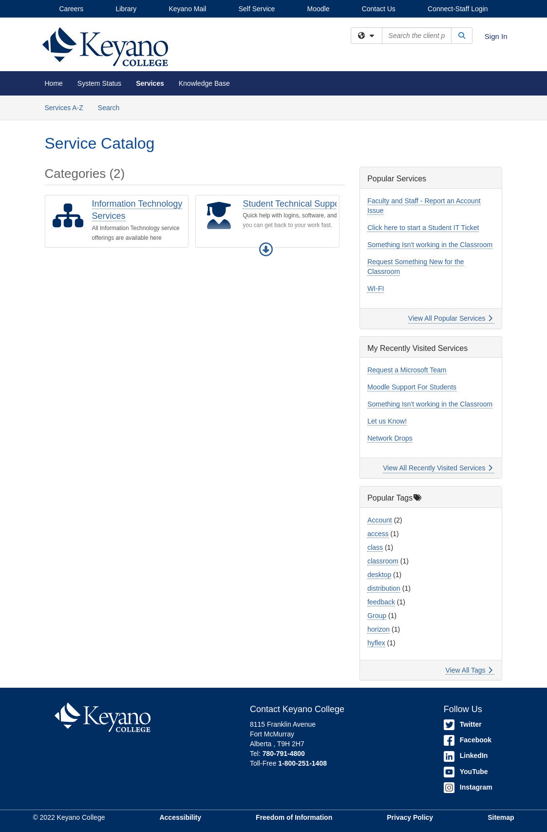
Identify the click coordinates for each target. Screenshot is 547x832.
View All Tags (469, 670)
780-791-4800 (284, 753)
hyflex (376, 643)
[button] (266, 249)
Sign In (496, 36)
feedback (381, 602)
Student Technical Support (294, 204)
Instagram (468, 787)
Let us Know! (387, 421)
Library (125, 9)
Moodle (318, 9)
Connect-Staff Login (458, 9)
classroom (382, 561)
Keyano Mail (187, 9)
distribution (383, 588)
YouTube (466, 771)
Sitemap (501, 817)
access (378, 534)
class (375, 547)
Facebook (467, 740)
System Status (99, 83)
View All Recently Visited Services (437, 468)
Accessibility (180, 817)
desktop (379, 575)
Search (112, 107)
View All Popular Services (450, 318)
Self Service (257, 9)
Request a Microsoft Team (406, 370)
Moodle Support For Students (411, 387)
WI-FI (375, 288)
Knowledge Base (204, 83)
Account (379, 520)
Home (54, 83)
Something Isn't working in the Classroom (429, 245)
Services (150, 83)
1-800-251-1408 (302, 763)
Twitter (463, 724)
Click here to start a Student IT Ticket (423, 228)
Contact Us (379, 9)
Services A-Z (64, 108)
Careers (71, 9)
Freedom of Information (294, 817)
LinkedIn (466, 755)
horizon (378, 629)
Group (376, 615)
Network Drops (390, 438)
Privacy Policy (410, 817)
